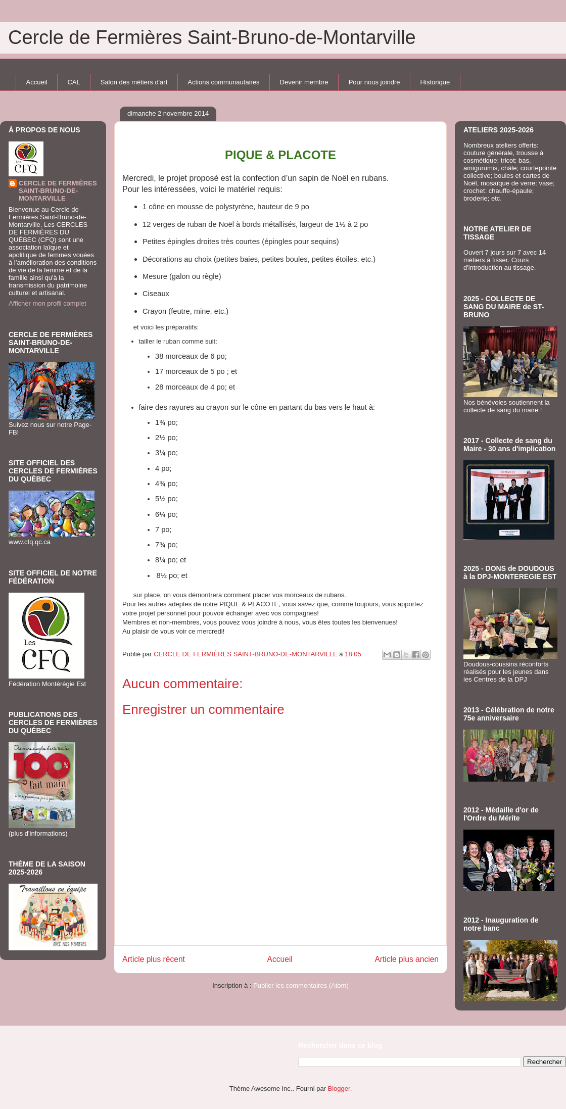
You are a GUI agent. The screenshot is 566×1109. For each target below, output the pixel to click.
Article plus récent (153, 959)
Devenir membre (304, 82)
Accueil (37, 82)
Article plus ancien (406, 959)
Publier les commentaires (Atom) (301, 985)
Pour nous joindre (374, 82)
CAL (73, 82)
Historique (435, 82)
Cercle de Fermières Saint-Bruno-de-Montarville (212, 37)
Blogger (339, 1088)
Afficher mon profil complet (47, 303)
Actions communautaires (223, 82)
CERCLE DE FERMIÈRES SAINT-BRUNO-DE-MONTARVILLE (58, 190)
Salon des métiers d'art (134, 82)
